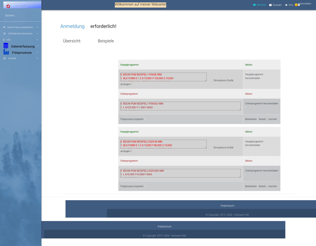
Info (20, 39)
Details (262, 119)
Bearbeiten (251, 119)
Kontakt (20, 58)
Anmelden (305, 4)
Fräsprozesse (20, 52)
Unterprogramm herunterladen (261, 103)
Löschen (272, 119)
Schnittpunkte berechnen (20, 33)
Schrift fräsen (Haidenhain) (20, 27)
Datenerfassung (20, 45)
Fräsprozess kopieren (132, 119)
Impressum (227, 205)
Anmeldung (72, 26)
